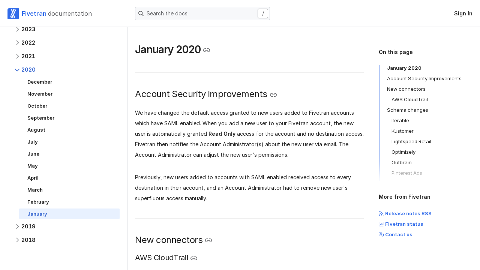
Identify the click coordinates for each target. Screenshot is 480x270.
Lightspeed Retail (411, 141)
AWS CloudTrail (410, 99)
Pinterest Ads (407, 173)
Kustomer (403, 131)
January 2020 (404, 68)
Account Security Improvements (424, 78)
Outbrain (402, 162)
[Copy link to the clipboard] (207, 50)
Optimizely (404, 152)
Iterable (400, 120)
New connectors (406, 89)
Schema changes (407, 110)
